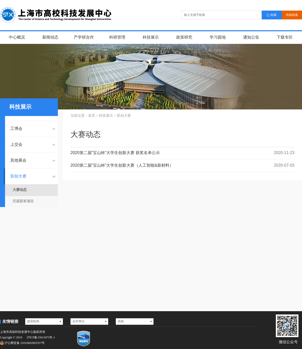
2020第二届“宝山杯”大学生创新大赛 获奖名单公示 (182, 153)
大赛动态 (20, 190)
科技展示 (151, 37)
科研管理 (117, 37)
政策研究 (184, 37)
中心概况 (17, 37)
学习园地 (218, 37)
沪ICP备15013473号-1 (41, 337)
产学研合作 (84, 37)
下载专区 (285, 37)
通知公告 (251, 37)
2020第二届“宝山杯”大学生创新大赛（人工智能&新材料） (182, 165)
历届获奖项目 (23, 201)
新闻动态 (50, 37)
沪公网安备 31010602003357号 (22, 343)
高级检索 (292, 15)
